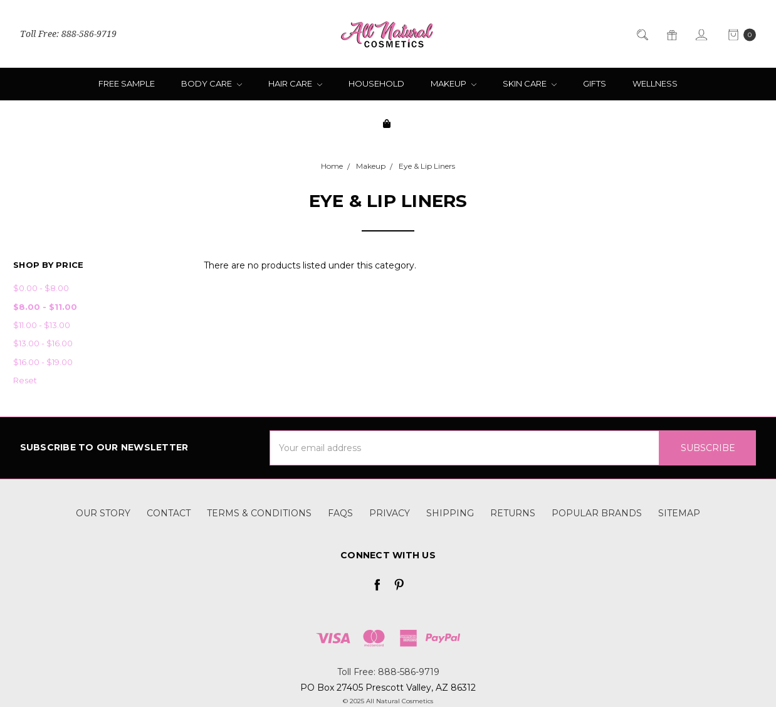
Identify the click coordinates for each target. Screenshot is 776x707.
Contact (169, 513)
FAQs (340, 513)
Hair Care (295, 83)
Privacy (389, 513)
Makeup (453, 83)
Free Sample (126, 83)
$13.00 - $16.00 (43, 343)
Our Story (103, 513)
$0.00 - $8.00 (41, 288)
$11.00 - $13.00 (41, 325)
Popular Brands (597, 513)
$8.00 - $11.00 (45, 307)
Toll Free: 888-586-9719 (68, 34)
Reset (25, 380)
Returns (512, 513)
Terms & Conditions (259, 513)
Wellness (655, 83)
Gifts (594, 83)
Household (376, 83)
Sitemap (679, 513)
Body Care (211, 83)
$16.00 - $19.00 (43, 362)
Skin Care (530, 83)
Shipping (450, 513)
